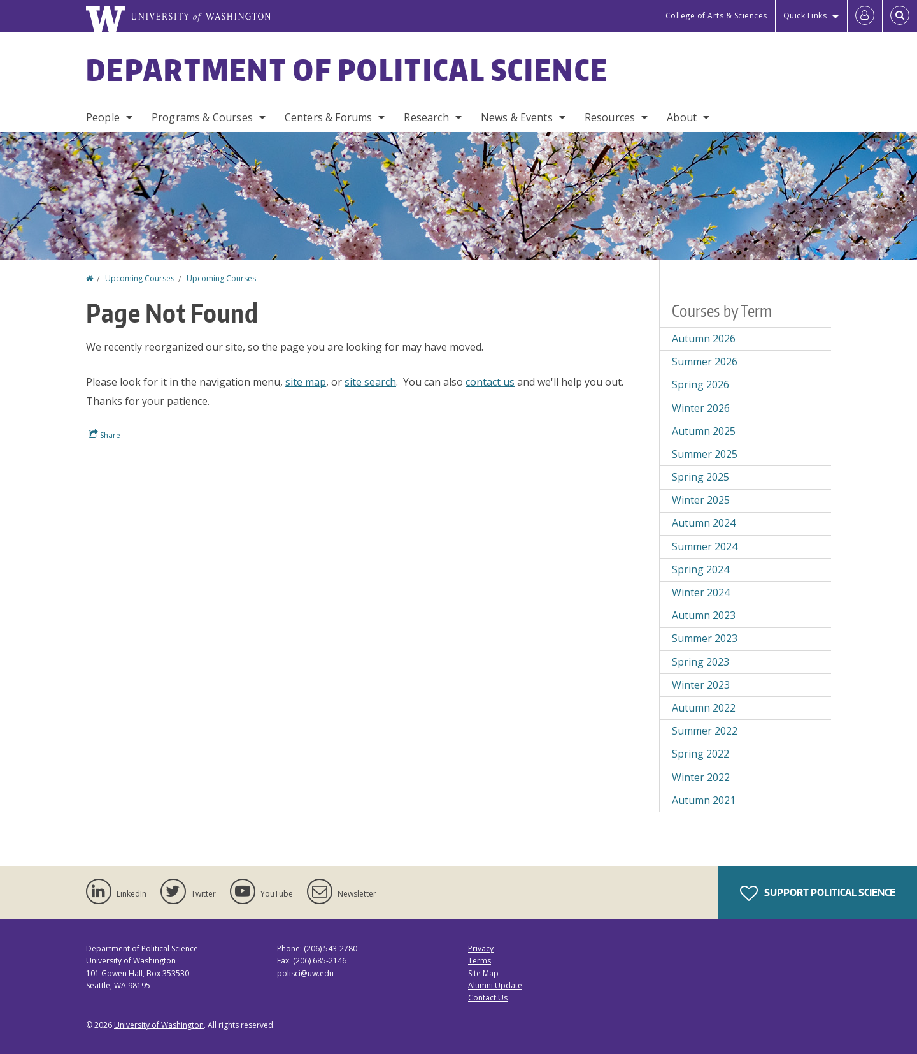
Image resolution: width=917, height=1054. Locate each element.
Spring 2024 (700, 569)
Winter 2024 (701, 592)
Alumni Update (495, 985)
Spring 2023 (700, 662)
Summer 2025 (704, 454)
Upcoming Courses (139, 278)
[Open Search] (900, 16)
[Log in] (865, 16)
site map (305, 382)
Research (426, 117)
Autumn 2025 (704, 431)
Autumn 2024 (704, 523)
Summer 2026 (704, 362)
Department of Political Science (347, 69)
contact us (490, 382)
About (682, 117)
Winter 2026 (701, 408)
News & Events (517, 117)
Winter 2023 (701, 685)
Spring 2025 (700, 477)
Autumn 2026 (704, 339)
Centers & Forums (329, 117)
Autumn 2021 (704, 800)
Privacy (481, 948)
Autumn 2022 (704, 708)
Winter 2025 (701, 500)
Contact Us (488, 997)
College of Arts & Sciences (716, 15)
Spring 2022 (700, 754)
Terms (479, 960)
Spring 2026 (700, 384)
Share (104, 435)
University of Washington (159, 1025)
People (103, 117)
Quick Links (805, 15)
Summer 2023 (704, 638)
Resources (610, 117)
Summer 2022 (704, 731)
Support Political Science (817, 893)
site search (370, 382)
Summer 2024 (704, 546)
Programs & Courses (202, 117)
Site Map (483, 973)
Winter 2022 (701, 777)
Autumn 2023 (704, 615)
